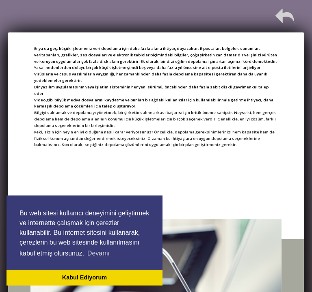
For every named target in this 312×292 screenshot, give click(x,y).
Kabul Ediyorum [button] (84, 277)
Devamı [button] (98, 253)
